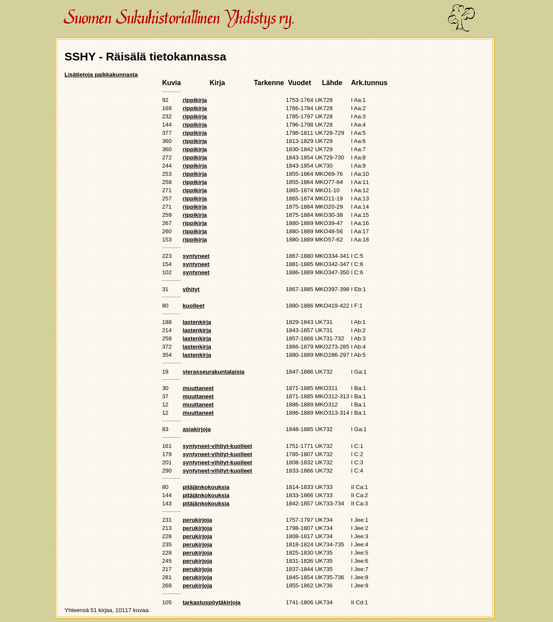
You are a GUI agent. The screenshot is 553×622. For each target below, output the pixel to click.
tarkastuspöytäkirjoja (212, 602)
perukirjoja (197, 520)
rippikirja (195, 100)
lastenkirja (197, 322)
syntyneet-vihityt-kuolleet (217, 446)
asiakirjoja (197, 429)
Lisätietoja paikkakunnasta (101, 74)
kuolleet (193, 305)
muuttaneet (198, 388)
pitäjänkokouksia (206, 487)
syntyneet (196, 256)
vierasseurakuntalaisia (214, 371)
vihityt (191, 289)
